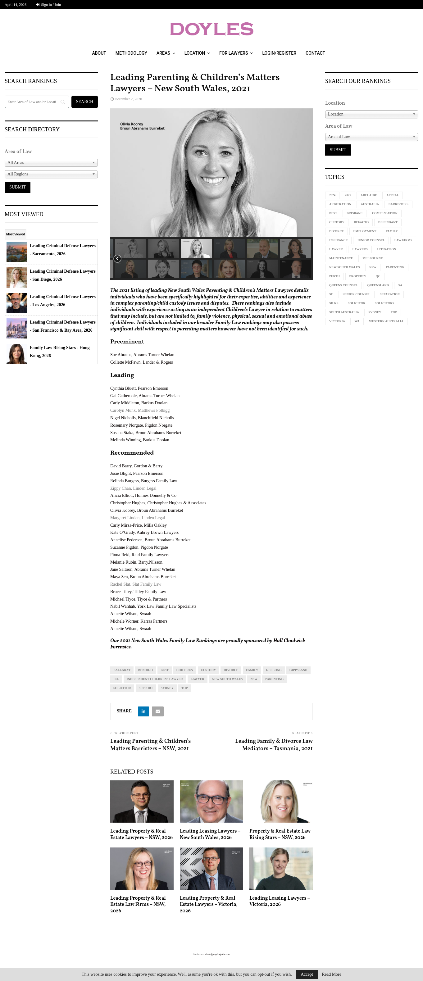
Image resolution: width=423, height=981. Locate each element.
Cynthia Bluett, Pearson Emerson (139, 388)
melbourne (372, 258)
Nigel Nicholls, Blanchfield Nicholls (142, 418)
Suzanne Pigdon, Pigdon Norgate (139, 547)
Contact (315, 53)
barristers (398, 204)
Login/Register (279, 53)
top (184, 688)
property (357, 276)
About (99, 53)
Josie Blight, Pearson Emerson (136, 473)
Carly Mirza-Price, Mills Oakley (138, 525)
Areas (163, 53)
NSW (253, 679)
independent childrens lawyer (155, 679)
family (252, 670)
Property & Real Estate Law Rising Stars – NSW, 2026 (280, 834)
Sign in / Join (48, 4)
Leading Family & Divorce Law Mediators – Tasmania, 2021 (274, 745)
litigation (386, 249)
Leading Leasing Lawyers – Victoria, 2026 (279, 901)
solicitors (384, 303)
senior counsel (356, 294)
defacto (361, 222)
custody (208, 670)
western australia (386, 321)
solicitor (122, 688)
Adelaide (369, 195)
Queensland (378, 285)
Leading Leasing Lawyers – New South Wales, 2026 (210, 834)
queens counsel (343, 285)
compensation (385, 213)
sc (331, 294)
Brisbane (354, 213)
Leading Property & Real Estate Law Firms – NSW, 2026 (138, 905)
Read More (331, 974)
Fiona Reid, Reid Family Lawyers (139, 554)
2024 (332, 195)
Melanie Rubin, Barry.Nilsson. (136, 562)
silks (333, 303)
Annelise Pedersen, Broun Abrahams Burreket (150, 540)
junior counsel (371, 240)
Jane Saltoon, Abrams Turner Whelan (142, 569)
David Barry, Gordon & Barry (136, 466)
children (184, 670)
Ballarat (121, 670)
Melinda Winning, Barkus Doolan (139, 440)
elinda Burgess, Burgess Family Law (145, 481)
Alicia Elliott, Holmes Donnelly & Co (143, 495)
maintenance (341, 258)
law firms (403, 240)
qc (378, 276)
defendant (388, 222)
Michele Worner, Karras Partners (138, 621)
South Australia (344, 312)
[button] (130, 248)
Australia (370, 204)
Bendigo (145, 670)
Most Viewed (15, 234)
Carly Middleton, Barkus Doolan (138, 403)
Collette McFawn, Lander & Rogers (141, 362)
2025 (348, 195)
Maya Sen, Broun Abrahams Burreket (143, 577)
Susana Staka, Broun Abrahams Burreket (145, 432)
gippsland (298, 670)
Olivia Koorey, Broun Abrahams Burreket (146, 510)
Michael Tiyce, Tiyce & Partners (138, 599)
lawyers (359, 249)
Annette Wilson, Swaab (130, 613)
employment (364, 231)
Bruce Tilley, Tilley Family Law (138, 591)
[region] (211, 194)
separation (390, 294)
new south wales (227, 679)
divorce (231, 670)
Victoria (337, 321)
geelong (274, 670)
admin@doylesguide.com (217, 954)
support (146, 688)
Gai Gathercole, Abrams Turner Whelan (145, 395)
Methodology (131, 53)
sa (400, 285)
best (165, 670)
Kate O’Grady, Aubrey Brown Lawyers (144, 532)
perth (334, 276)
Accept (307, 974)
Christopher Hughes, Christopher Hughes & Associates (158, 503)
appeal (392, 195)
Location (194, 53)
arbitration (340, 204)
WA (356, 321)
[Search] (37, 102)
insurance (338, 240)
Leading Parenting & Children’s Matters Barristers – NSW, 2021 (150, 745)
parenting (274, 679)
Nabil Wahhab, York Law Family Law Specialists (153, 606)
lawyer (197, 679)
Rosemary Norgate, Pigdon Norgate (141, 425)
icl (116, 679)
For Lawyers (233, 53)
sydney (167, 688)
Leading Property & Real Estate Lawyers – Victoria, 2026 (209, 905)
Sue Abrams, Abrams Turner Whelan (142, 354)
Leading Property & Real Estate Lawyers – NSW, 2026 (141, 834)
